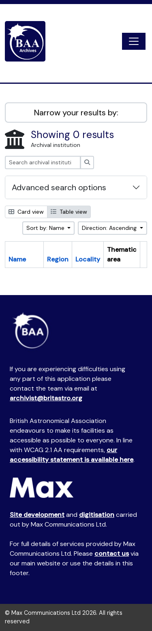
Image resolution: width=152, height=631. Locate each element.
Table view (69, 211)
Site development (37, 514)
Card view (26, 211)
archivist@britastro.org (46, 398)
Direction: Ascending (110, 228)
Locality (87, 259)
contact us (111, 553)
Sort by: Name (46, 228)
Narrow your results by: (76, 112)
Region (58, 259)
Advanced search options (59, 187)
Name (17, 259)
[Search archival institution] (43, 162)
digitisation (96, 514)
